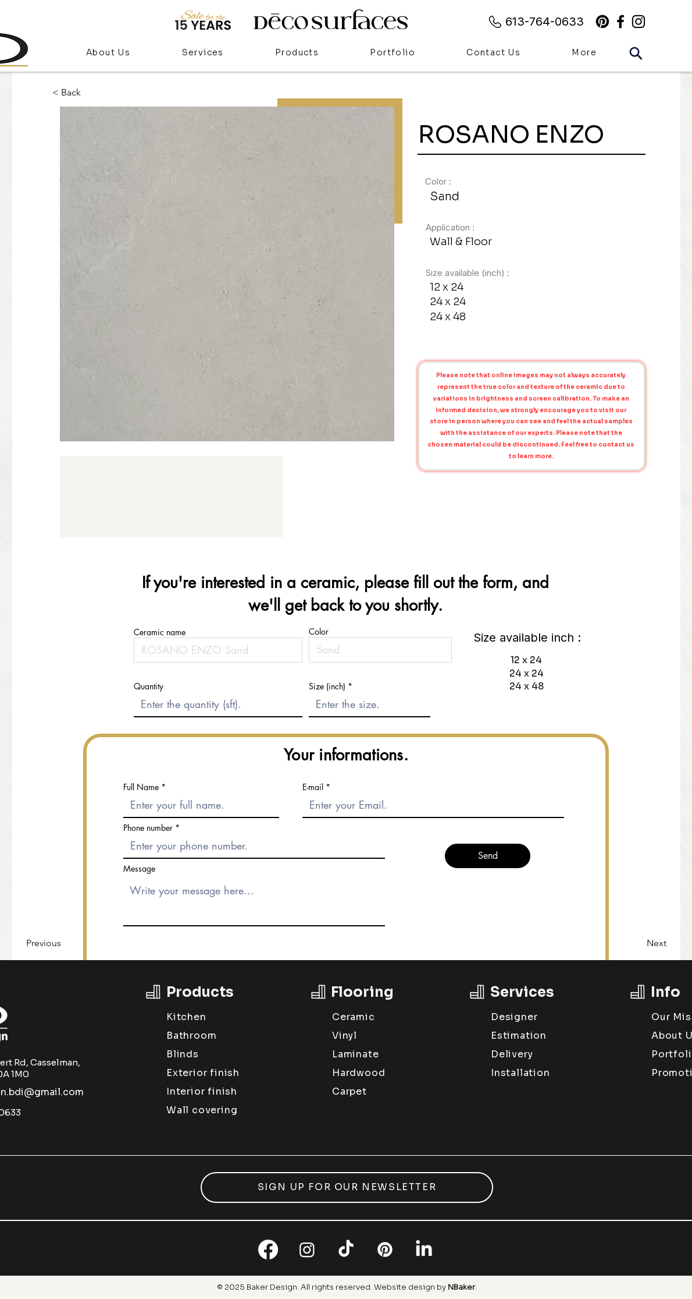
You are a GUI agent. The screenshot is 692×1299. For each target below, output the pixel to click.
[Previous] (64, 943)
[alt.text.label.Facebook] (620, 21)
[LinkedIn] (424, 1249)
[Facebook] (268, 1249)
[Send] (487, 856)
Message (139, 869)
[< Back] (75, 92)
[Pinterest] (602, 21)
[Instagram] (307, 1249)
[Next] (637, 943)
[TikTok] (346, 1249)
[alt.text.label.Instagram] (638, 21)
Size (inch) (327, 686)
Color (319, 632)
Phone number (148, 828)
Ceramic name (160, 632)
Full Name (141, 787)
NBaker (461, 1287)
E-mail (312, 787)
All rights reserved (335, 1287)
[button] (297, 53)
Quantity (148, 686)
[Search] (636, 53)
